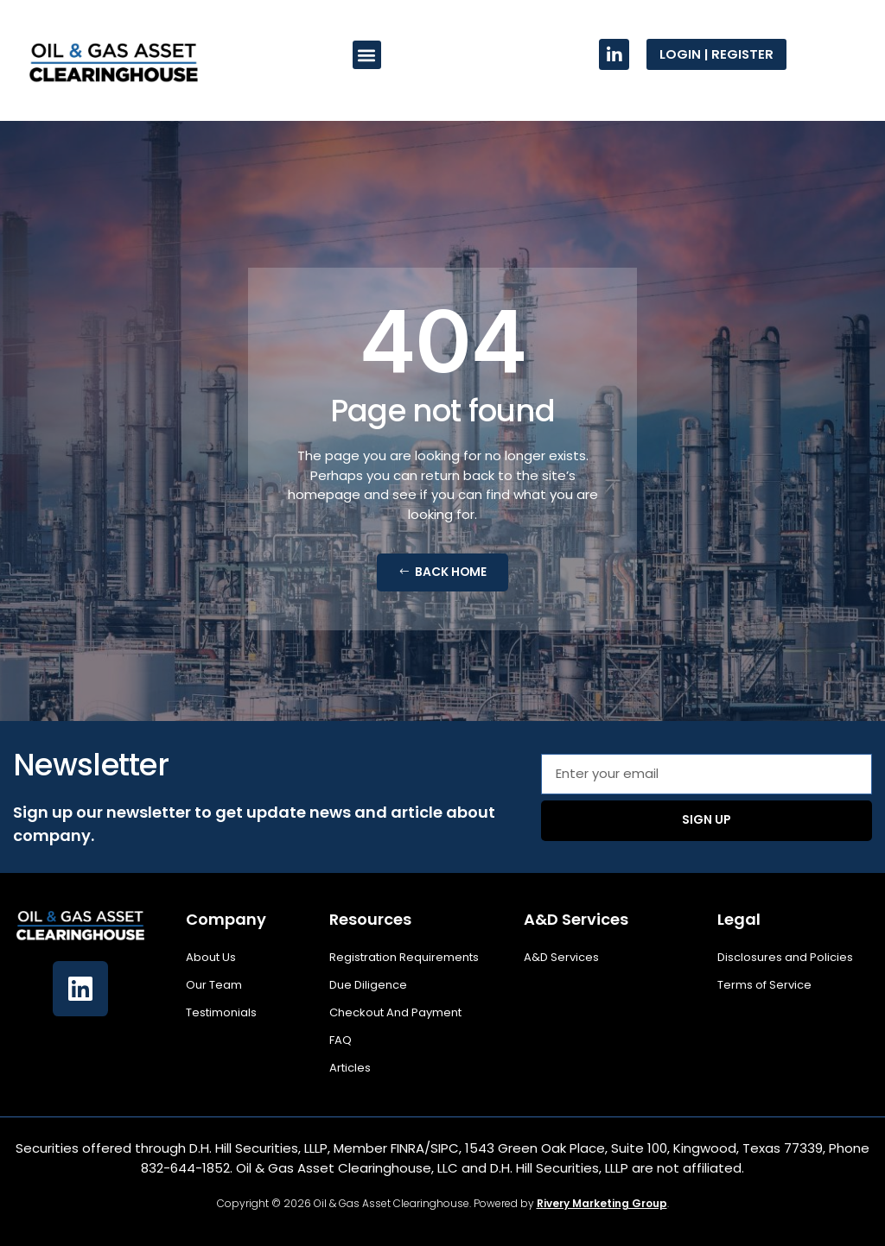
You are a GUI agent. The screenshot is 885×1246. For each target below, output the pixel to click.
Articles (350, 1067)
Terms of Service (764, 985)
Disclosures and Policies (785, 957)
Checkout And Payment (395, 1012)
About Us (211, 957)
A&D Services (561, 957)
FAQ (340, 1040)
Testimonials (221, 1012)
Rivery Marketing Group (602, 1203)
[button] (367, 55)
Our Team (214, 985)
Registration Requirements (404, 957)
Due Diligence (368, 985)
